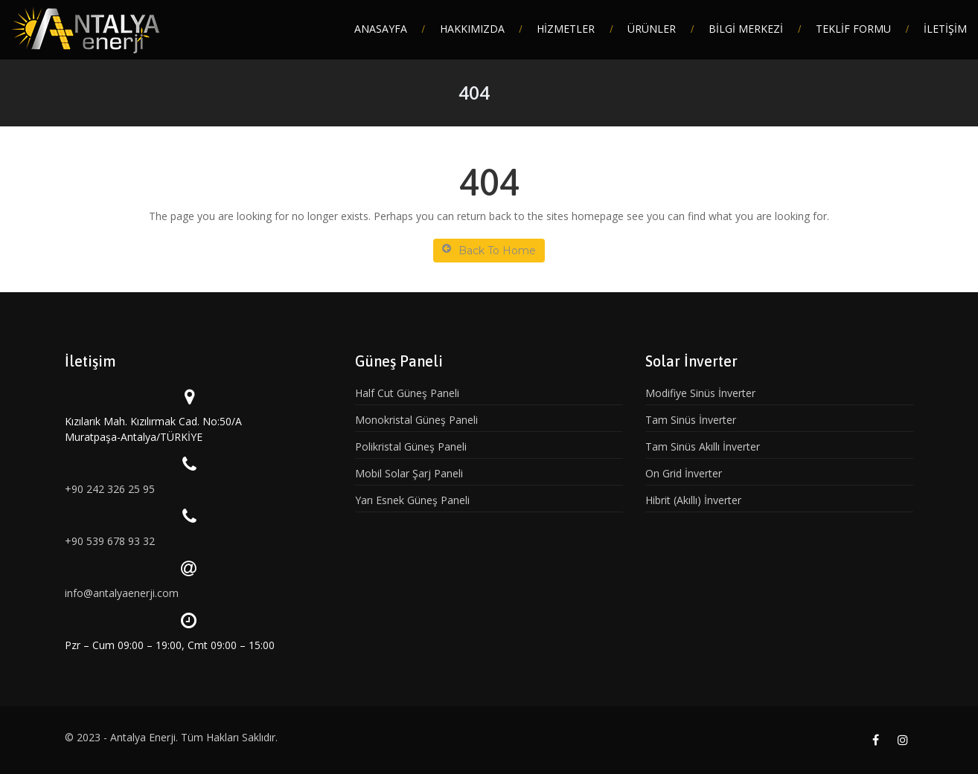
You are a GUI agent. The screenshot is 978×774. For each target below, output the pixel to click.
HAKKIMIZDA (472, 29)
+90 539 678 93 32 (110, 541)
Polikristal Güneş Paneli (411, 446)
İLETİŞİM (945, 29)
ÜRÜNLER (651, 29)
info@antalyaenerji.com (122, 593)
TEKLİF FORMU (853, 29)
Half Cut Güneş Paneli (407, 393)
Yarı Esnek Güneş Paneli (412, 500)
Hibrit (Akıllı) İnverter (693, 500)
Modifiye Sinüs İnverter (700, 393)
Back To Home (489, 250)
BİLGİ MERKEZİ (746, 29)
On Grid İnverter (683, 473)
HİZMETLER (566, 29)
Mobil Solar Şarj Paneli (409, 473)
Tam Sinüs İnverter (690, 420)
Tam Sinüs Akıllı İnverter (702, 446)
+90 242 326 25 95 (110, 489)
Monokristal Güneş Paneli (416, 420)
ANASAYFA (380, 29)
